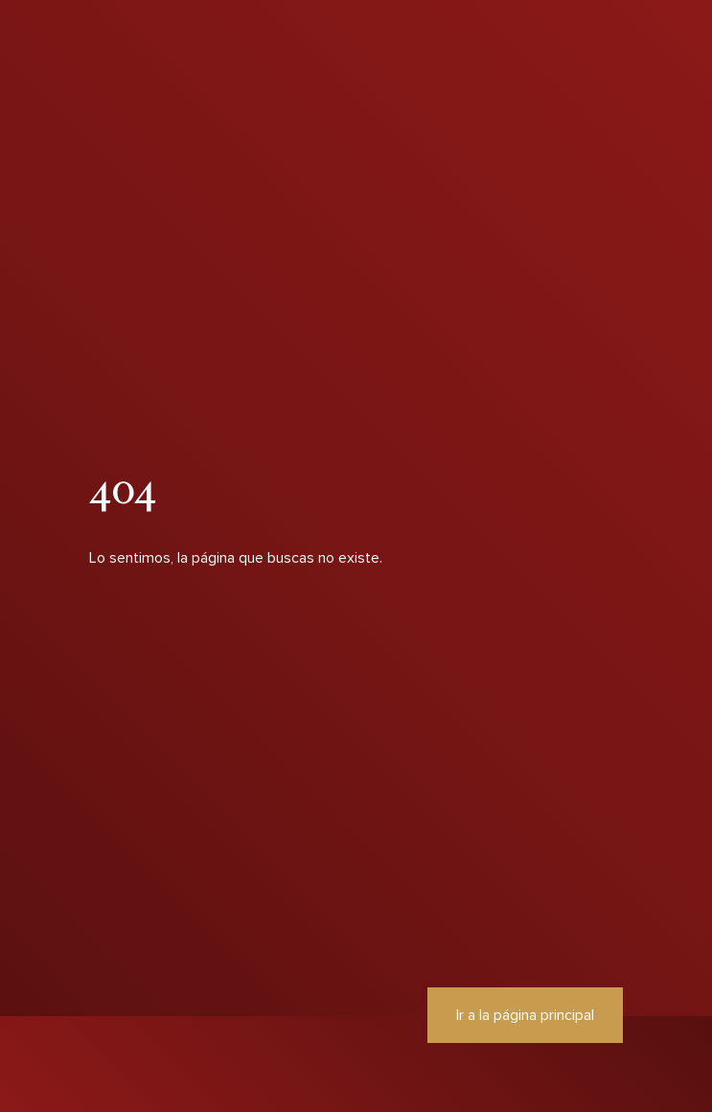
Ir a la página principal (525, 1015)
